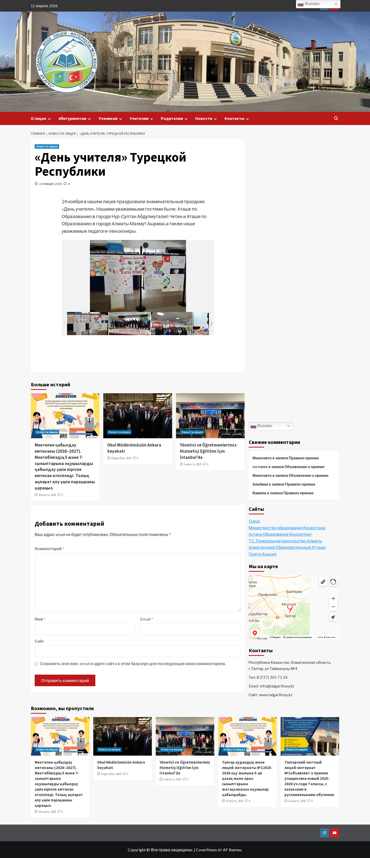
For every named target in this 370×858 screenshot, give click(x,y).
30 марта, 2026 (47, 495)
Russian (261, 426)
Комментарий (49, 548)
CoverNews (206, 849)
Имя (40, 618)
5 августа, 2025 (192, 464)
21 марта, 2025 (234, 801)
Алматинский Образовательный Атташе (287, 547)
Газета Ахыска (262, 553)
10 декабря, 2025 (121, 458)
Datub (254, 521)
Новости (206, 118)
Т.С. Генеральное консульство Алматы (285, 540)
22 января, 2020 (50, 184)
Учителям (142, 118)
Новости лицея (47, 146)
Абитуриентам (75, 118)
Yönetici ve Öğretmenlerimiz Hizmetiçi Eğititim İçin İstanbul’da (208, 451)
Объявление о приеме (305, 466)
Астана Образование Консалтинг (280, 534)
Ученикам (111, 118)
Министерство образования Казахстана (287, 527)
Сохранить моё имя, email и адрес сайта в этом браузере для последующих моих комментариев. (133, 663)
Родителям (175, 118)
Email (146, 618)
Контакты (237, 118)
